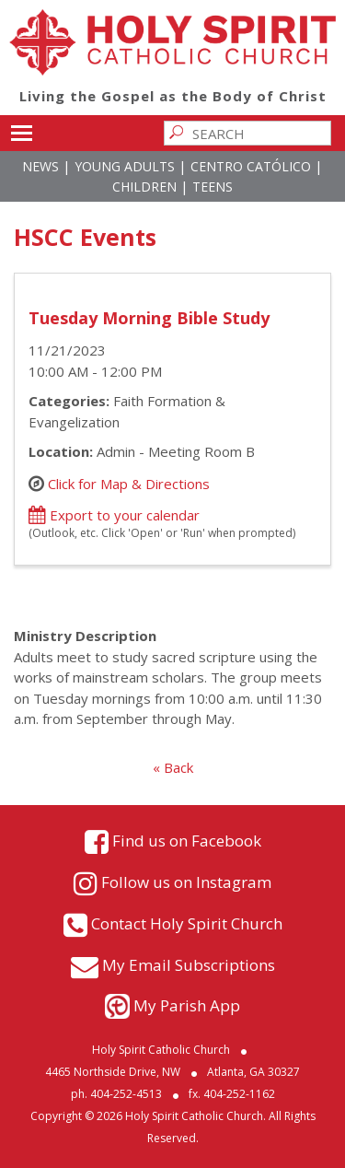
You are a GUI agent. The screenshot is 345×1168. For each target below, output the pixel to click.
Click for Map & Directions (129, 483)
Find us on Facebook (186, 840)
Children (144, 186)
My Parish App (186, 1005)
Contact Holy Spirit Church (186, 923)
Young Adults (125, 166)
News (40, 166)
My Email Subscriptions (188, 964)
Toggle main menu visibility (21, 130)
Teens (212, 186)
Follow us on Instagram (186, 882)
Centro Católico (250, 166)
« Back (173, 767)
